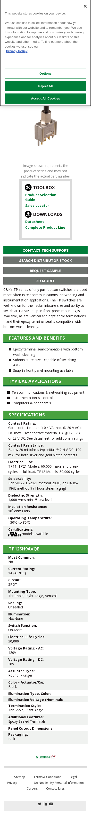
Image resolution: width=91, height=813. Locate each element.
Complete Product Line (45, 227)
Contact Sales (55, 788)
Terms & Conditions (47, 777)
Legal (73, 777)
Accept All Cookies (45, 95)
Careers (32, 788)
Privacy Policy (16, 48)
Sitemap (19, 777)
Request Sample (45, 270)
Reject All (45, 83)
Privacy (12, 783)
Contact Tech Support (46, 250)
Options (45, 70)
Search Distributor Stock (45, 260)
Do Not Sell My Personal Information (59, 783)
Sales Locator (37, 205)
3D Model (45, 280)
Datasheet (34, 221)
